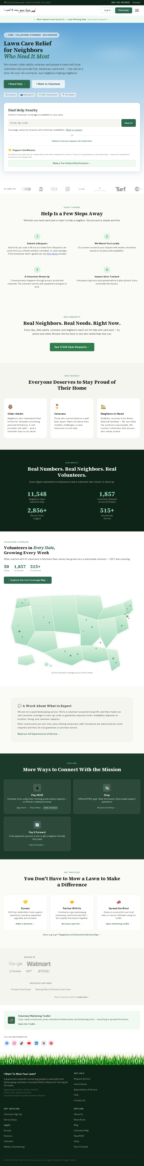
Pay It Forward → (37, 845)
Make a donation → (25, 924)
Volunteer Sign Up (13, 1114)
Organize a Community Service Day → (80, 934)
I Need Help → (16, 84)
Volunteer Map (81, 1130)
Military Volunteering (14, 1146)
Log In (107, 10)
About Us (78, 1114)
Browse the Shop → (106, 807)
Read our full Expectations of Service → (39, 734)
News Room (79, 1119)
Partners (8, 1136)
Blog (76, 1125)
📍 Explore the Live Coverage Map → (27, 580)
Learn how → (84, 997)
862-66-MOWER (120, 2)
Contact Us (79, 1100)
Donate (136, 2)
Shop (76, 1141)
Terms (73, 1160)
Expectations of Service (85, 1089)
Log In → (8, 1125)
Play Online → (36, 807)
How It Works (80, 1084)
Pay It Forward (81, 1146)
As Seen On (10, 189)
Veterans (8, 1141)
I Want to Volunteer (48, 84)
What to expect (74, 130)
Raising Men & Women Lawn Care (53, 989)
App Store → (23, 807)
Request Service (82, 1079)
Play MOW (79, 1136)
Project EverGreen (21, 989)
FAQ (76, 1095)
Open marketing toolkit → (119, 924)
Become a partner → (72, 924)
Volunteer (123, 10)
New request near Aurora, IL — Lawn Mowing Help (72, 19)
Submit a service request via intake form (72, 141)
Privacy (65, 1160)
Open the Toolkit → (28, 1024)
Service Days (10, 1119)
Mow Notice (52, 253)
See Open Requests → (72, 347)
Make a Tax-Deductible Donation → (72, 163)
